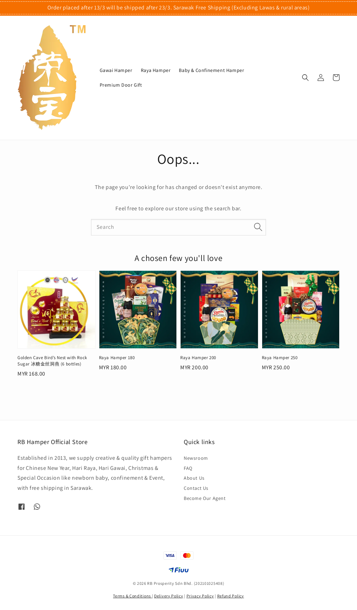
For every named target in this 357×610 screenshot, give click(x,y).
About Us (194, 478)
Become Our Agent (205, 498)
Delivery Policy (168, 595)
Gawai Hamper (116, 70)
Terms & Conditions (132, 595)
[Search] (258, 227)
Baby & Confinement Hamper (211, 70)
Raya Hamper (156, 70)
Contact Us (196, 488)
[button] (305, 77)
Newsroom (196, 458)
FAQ (188, 468)
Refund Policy (230, 595)
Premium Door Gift (121, 85)
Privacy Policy (200, 595)
